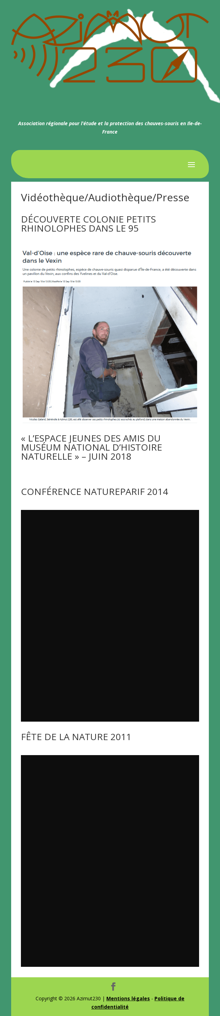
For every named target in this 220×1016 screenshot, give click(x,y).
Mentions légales (128, 998)
